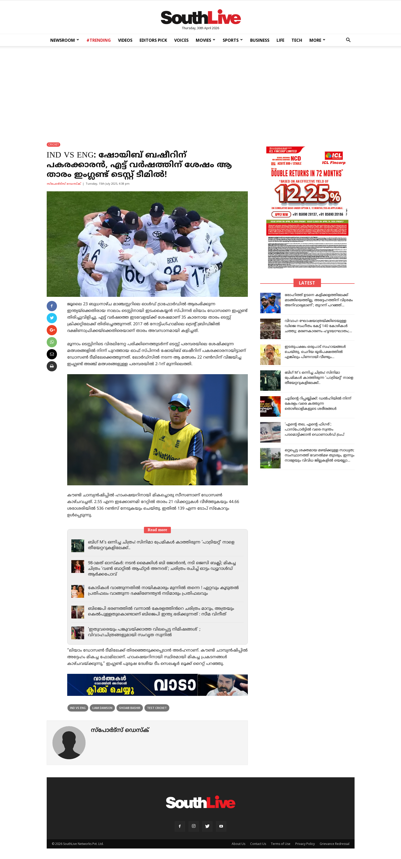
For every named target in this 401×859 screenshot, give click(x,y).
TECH (296, 40)
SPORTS (233, 40)
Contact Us (258, 844)
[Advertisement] (201, 91)
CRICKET (53, 144)
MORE (317, 40)
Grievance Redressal (334, 844)
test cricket (157, 708)
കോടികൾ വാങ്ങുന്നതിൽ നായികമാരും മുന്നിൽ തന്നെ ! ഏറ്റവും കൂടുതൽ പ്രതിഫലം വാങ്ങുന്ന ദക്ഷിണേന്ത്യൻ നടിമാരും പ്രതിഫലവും (160, 590)
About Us (238, 844)
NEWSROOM (64, 40)
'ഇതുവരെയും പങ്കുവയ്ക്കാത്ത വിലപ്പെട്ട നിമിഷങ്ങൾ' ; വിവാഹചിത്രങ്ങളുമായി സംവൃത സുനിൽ (146, 632)
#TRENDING (98, 40)
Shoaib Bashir (129, 708)
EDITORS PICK (153, 40)
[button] (348, 40)
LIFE (280, 40)
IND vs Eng (78, 708)
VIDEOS (125, 40)
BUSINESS (259, 40)
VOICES (181, 40)
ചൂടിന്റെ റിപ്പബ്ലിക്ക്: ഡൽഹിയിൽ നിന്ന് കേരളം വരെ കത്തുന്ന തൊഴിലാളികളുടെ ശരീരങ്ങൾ (318, 403)
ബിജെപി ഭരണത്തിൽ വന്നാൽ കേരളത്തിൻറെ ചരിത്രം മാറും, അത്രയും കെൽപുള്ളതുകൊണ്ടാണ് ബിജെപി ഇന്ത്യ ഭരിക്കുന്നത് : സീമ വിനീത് (163, 611)
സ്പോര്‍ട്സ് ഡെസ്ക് (64, 184)
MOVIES (205, 40)
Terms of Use (280, 844)
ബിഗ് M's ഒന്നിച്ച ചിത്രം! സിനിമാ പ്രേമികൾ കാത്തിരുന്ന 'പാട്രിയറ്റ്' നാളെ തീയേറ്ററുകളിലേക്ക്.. (319, 378)
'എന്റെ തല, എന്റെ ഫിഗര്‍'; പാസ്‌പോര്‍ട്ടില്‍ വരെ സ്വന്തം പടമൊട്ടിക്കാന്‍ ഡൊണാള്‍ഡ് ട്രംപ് (314, 429)
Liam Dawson (102, 708)
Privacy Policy (305, 844)
